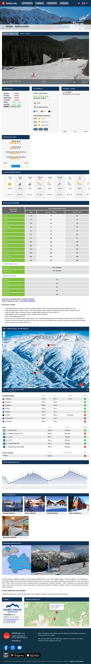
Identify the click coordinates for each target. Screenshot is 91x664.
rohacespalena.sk (11, 621)
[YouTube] (19, 648)
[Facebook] (6, 648)
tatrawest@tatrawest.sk (13, 619)
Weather (64, 3)
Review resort (15, 166)
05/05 (45, 129)
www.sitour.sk (16, 640)
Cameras (39, 3)
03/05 (35, 129)
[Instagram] (12, 648)
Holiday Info (7, 2)
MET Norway (80, 661)
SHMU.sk (72, 661)
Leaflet (87, 625)
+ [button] (26, 604)
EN (87, 3)
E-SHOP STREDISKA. (28, 301)
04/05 (40, 129)
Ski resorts (27, 3)
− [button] (26, 606)
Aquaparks (52, 3)
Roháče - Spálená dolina (56, 605)
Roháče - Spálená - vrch (10, 33)
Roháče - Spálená (25, 33)
